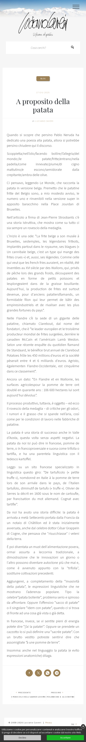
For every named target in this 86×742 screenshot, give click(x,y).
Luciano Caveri (44, 121)
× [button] (83, 726)
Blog (43, 78)
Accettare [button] (65, 737)
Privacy (48, 722)
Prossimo (60, 694)
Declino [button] (22, 737)
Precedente (28, 694)
